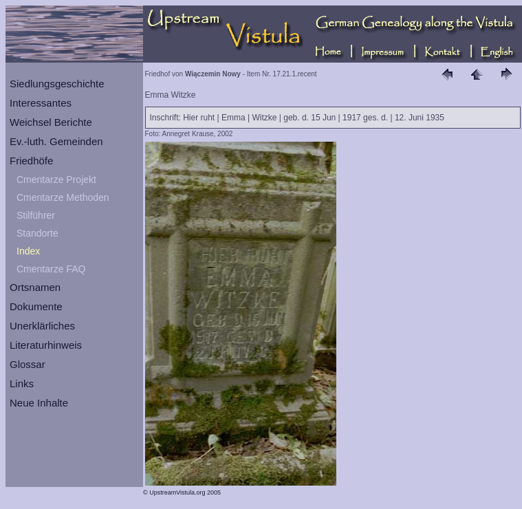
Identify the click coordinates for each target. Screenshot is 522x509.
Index (28, 251)
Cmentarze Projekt (56, 179)
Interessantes (41, 103)
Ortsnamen (35, 287)
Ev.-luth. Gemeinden (56, 141)
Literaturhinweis (46, 345)
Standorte (37, 233)
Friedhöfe (31, 160)
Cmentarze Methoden (63, 197)
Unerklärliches (42, 326)
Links (22, 383)
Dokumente (36, 306)
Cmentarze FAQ (51, 268)
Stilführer (36, 215)
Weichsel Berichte (51, 122)
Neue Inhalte (39, 403)
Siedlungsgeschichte (57, 83)
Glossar (27, 364)
